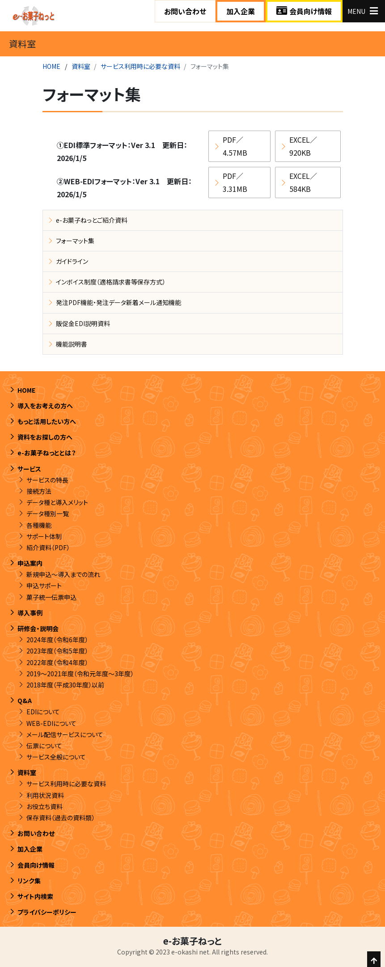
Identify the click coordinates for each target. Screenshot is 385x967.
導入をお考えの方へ (45, 405)
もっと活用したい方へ (46, 421)
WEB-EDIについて (51, 723)
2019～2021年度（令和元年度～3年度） (80, 673)
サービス (29, 468)
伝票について (44, 745)
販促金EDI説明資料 (83, 323)
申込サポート (44, 585)
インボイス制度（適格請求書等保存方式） (110, 281)
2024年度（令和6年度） (57, 639)
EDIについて (43, 711)
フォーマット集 (75, 240)
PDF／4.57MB (235, 146)
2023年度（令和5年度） (57, 650)
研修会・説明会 (38, 628)
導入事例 (29, 612)
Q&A (24, 700)
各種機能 (38, 525)
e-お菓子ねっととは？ (46, 452)
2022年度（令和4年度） (57, 662)
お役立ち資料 (44, 806)
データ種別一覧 (47, 513)
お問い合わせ (185, 11)
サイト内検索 (35, 896)
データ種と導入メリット (57, 502)
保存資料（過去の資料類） (60, 817)
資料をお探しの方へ (44, 437)
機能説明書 (71, 343)
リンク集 (29, 880)
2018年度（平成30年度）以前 (65, 684)
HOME (51, 66)
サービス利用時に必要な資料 (140, 66)
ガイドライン (72, 261)
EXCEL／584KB (303, 182)
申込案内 (29, 563)
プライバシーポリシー (46, 912)
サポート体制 (44, 536)
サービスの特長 (47, 479)
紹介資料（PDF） (48, 547)
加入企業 (240, 11)
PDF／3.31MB (235, 182)
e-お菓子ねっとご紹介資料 (91, 220)
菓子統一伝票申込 (51, 597)
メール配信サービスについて (64, 734)
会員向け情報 (304, 11)
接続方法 (38, 491)
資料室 (81, 66)
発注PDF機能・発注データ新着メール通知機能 (118, 302)
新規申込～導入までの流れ (63, 574)
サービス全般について (56, 756)
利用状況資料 (45, 795)
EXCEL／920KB (303, 146)
